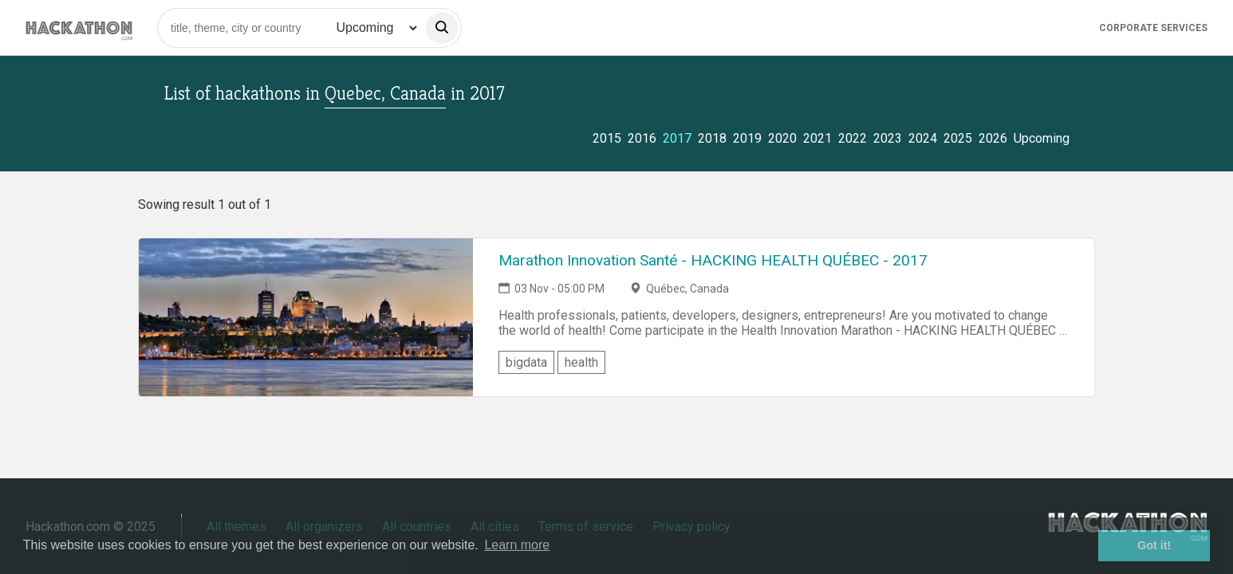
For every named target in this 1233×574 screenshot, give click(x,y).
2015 (607, 138)
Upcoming (1042, 138)
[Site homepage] (79, 27)
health (581, 362)
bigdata (526, 362)
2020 (782, 138)
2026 (993, 138)
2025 (957, 138)
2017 (677, 138)
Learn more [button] (517, 545)
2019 (747, 138)
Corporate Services (1153, 27)
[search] (442, 28)
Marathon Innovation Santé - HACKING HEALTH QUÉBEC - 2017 (713, 260)
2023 (887, 138)
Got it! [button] (1154, 545)
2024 (922, 138)
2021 (817, 138)
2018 (712, 138)
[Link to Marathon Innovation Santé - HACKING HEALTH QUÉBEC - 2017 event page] (306, 317)
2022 (852, 138)
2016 (642, 138)
